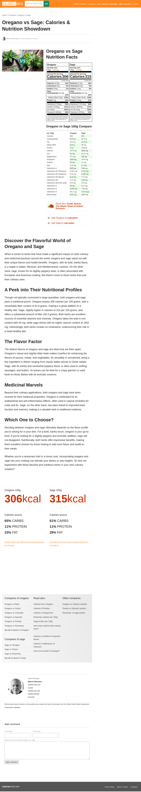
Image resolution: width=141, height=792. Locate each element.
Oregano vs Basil (12, 604)
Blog (98, 4)
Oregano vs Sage (24, 15)
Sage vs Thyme (11, 649)
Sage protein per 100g (43, 621)
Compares (92, 4)
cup (6, 545)
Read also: (69, 206)
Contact (135, 4)
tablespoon (40, 542)
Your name (9, 731)
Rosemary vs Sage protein (73, 613)
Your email (36, 731)
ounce (27, 542)
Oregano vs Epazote (13, 617)
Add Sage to (62, 223)
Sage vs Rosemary (13, 654)
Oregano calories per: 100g (14, 542)
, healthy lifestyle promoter (22, 38)
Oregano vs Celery (13, 608)
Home (4, 15)
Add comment (11, 762)
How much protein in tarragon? (46, 651)
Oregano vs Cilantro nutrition (74, 604)
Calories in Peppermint (43, 613)
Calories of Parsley (41, 608)
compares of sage (18, 658)
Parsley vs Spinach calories (74, 608)
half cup (11, 545)
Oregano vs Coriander (14, 613)
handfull (32, 542)
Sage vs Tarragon (12, 645)
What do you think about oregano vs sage (20, 740)
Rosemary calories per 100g (45, 617)
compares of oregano (20, 630)
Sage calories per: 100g (58, 542)
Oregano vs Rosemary (14, 626)
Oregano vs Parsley (13, 621)
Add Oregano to (64, 218)
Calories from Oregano (43, 604)
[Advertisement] (22, 95)
